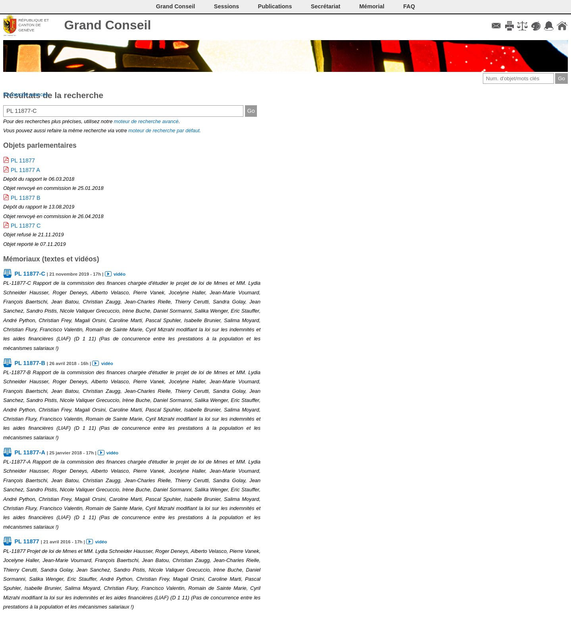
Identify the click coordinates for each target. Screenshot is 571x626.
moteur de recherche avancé (146, 121)
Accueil (562, 26)
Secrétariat (325, 6)
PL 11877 (23, 160)
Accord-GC (549, 26)
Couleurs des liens (536, 26)
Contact (496, 26)
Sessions (226, 6)
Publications (275, 6)
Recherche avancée (25, 94)
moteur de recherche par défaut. (164, 130)
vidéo (119, 274)
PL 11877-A (29, 452)
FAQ (409, 6)
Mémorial (371, 6)
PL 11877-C (29, 273)
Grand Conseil (107, 25)
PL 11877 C (26, 225)
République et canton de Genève (33, 25)
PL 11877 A (25, 170)
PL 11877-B (29, 363)
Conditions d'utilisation (522, 26)
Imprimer (509, 26)
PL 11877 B (26, 198)
